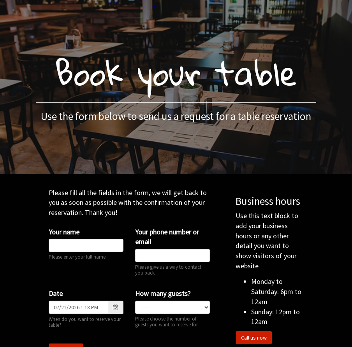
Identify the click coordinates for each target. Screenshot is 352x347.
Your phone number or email (167, 237)
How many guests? (162, 293)
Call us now (254, 337)
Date (56, 293)
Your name (64, 231)
